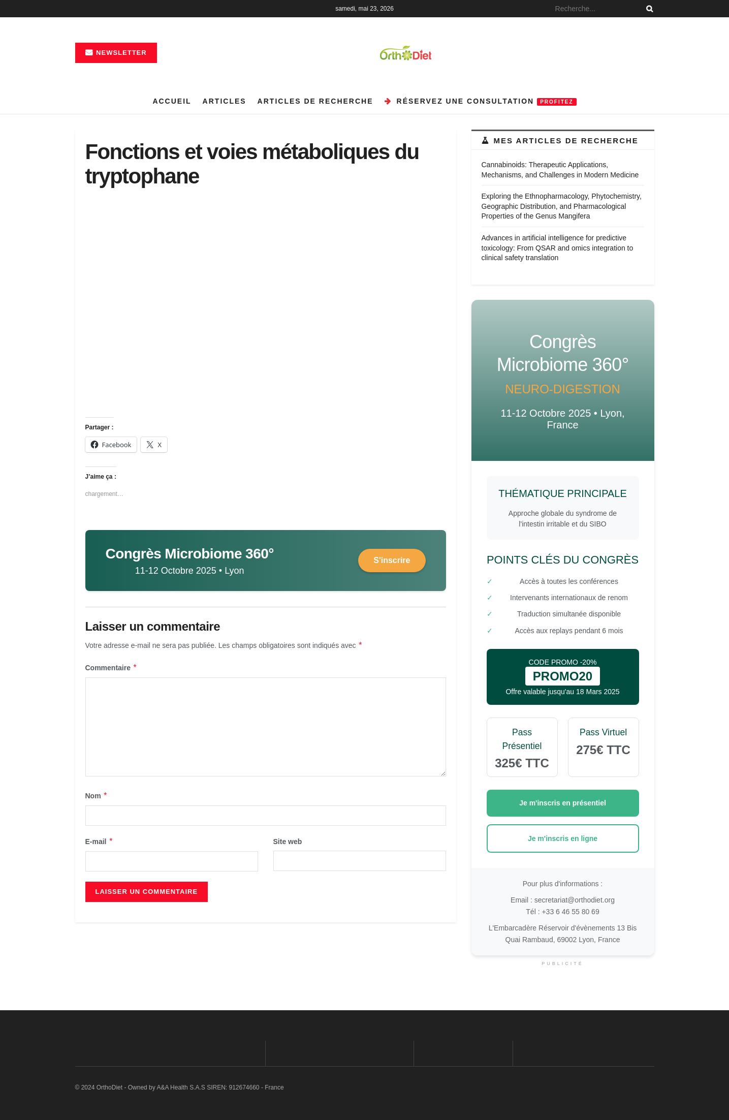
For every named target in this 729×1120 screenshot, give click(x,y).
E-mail (99, 841)
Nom (96, 795)
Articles (224, 101)
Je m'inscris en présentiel (562, 803)
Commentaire (111, 667)
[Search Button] (647, 8)
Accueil (171, 101)
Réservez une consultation (481, 101)
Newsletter (116, 52)
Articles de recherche (315, 101)
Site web (287, 841)
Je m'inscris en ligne (562, 838)
